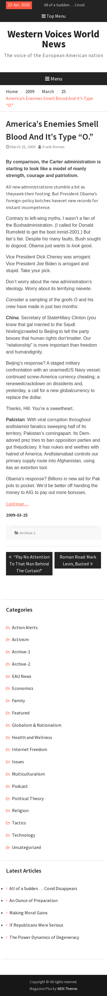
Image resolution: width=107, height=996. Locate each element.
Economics (22, 688)
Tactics (19, 823)
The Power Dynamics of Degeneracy (44, 937)
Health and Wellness (32, 737)
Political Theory (28, 798)
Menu (53, 78)
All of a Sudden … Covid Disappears (43, 888)
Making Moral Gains (28, 912)
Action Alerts (25, 627)
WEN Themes (67, 988)
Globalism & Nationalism (36, 725)
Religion (20, 810)
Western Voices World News (53, 39)
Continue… (17, 504)
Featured (20, 713)
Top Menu (54, 16)
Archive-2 (21, 664)
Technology (23, 835)
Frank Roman (53, 146)
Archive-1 (28, 532)
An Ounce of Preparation (33, 900)
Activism (20, 639)
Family (18, 700)
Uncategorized (26, 847)
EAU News (21, 676)
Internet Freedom (29, 749)
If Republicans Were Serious (36, 925)
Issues (18, 761)
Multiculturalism (28, 774)
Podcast (20, 786)
